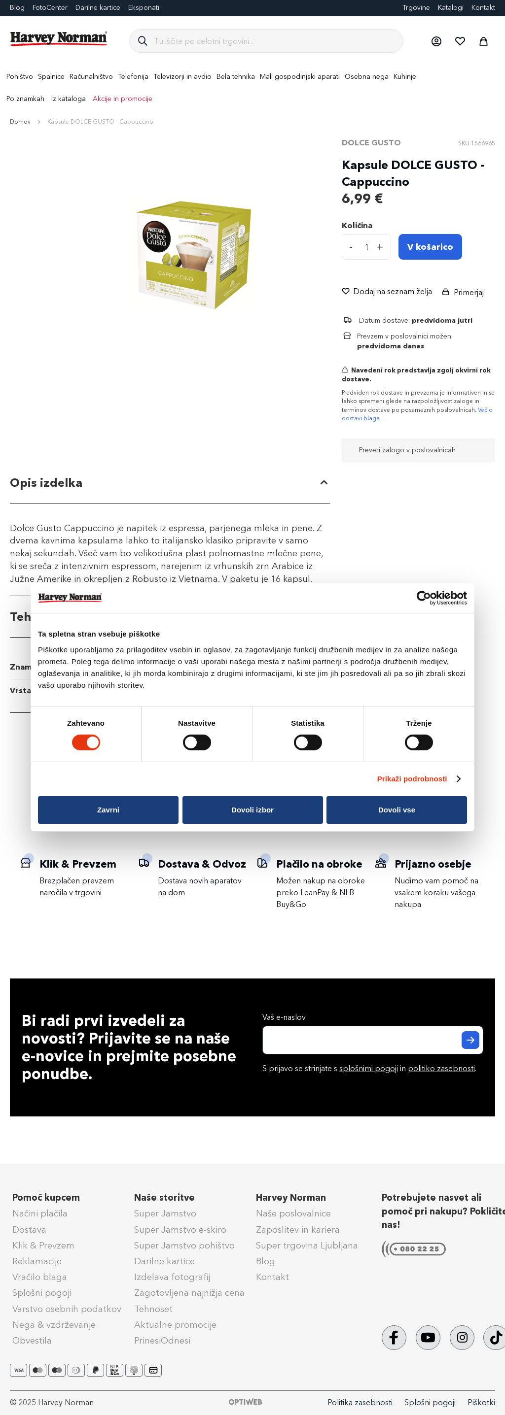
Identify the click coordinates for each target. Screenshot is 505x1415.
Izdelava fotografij (172, 1277)
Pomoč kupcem (46, 1197)
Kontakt (483, 7)
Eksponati (143, 7)
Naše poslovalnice (293, 1213)
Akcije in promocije (122, 99)
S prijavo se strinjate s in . (369, 1068)
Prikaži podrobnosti (412, 779)
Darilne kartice (97, 7)
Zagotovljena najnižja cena (189, 1292)
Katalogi (451, 7)
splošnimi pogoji (368, 1068)
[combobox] (274, 41)
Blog (265, 1261)
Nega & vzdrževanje (54, 1324)
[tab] (170, 483)
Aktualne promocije (175, 1324)
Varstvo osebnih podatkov (66, 1309)
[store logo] (59, 39)
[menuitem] (20, 77)
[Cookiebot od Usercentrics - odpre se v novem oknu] (424, 598)
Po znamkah (25, 99)
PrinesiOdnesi (162, 1340)
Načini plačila (40, 1213)
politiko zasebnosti (441, 1068)
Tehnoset (153, 1309)
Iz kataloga (68, 99)
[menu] (252, 88)
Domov (20, 121)
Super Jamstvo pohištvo (184, 1245)
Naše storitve (164, 1197)
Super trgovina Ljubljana (307, 1245)
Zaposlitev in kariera (298, 1229)
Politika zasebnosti (360, 1402)
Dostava (29, 1229)
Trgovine (416, 7)
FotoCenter (50, 7)
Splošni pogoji (42, 1292)
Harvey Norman (291, 1197)
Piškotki (481, 1402)
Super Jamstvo (165, 1213)
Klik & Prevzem (43, 1245)
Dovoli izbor (252, 810)
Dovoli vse (396, 810)
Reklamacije (37, 1261)
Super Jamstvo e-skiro (180, 1229)
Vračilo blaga (39, 1277)
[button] (436, 41)
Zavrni (108, 810)
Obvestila (32, 1340)
